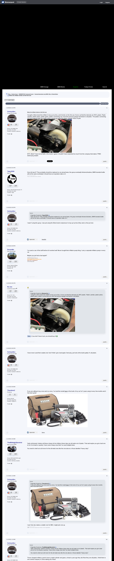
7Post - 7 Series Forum (13, 94)
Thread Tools (104, 103)
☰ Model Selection (21, 2)
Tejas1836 (10, 171)
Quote (104, 161)
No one (9, 287)
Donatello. (10, 249)
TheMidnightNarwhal (14, 442)
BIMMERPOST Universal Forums (26, 94)
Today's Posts (88, 87)
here (66, 391)
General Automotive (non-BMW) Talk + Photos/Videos (46, 94)
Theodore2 (11, 390)
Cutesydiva (11, 111)
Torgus (43, 432)
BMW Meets (61, 87)
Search (105, 87)
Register (108, 2)
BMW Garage (44, 87)
